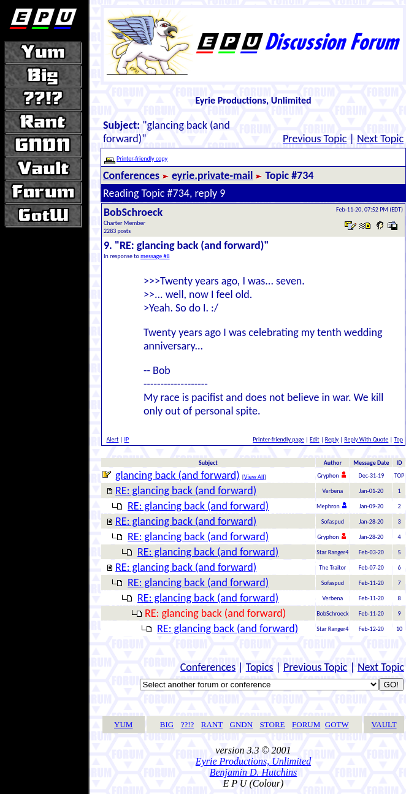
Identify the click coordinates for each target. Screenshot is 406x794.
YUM (123, 724)
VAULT (384, 724)
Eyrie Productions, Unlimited (253, 761)
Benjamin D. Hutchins (253, 772)
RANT (212, 724)
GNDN (241, 724)
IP (126, 439)
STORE (272, 724)
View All (254, 477)
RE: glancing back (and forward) (185, 490)
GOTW (337, 724)
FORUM (306, 724)
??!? (187, 724)
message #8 (155, 256)
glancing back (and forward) (177, 475)
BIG (167, 724)
